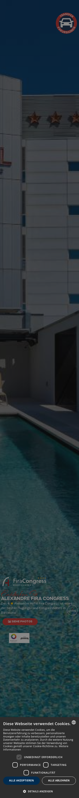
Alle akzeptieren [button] (21, 780)
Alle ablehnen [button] (59, 780)
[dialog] (39, 757)
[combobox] (74, 722)
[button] (39, 791)
